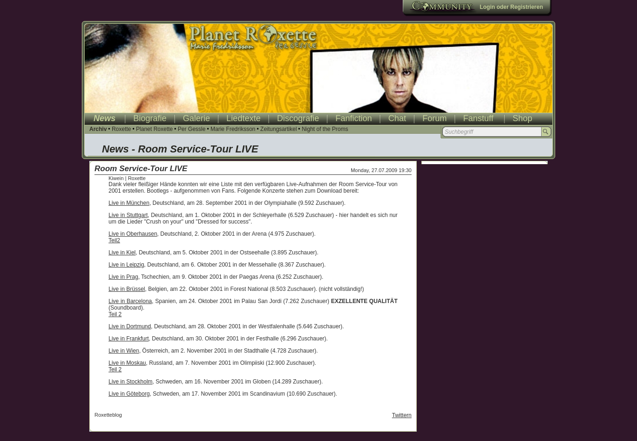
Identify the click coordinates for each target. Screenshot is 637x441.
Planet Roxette (154, 129)
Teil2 (114, 240)
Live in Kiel (122, 252)
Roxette (121, 129)
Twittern (402, 415)
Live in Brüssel (127, 289)
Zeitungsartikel (279, 129)
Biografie (149, 118)
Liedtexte (243, 118)
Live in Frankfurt (129, 338)
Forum (434, 118)
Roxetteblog (108, 415)
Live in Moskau (127, 363)
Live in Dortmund (130, 326)
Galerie (196, 118)
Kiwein (116, 178)
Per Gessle (191, 129)
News (105, 118)
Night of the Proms (325, 129)
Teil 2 (115, 314)
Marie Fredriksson (232, 129)
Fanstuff (478, 118)
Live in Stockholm (130, 381)
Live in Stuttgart (128, 215)
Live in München (129, 203)
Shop (522, 118)
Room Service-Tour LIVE (141, 168)
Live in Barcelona (130, 301)
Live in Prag (123, 277)
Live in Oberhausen (133, 234)
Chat (397, 118)
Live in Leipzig (126, 264)
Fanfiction (353, 118)
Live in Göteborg (129, 393)
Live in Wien (124, 350)
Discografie (298, 118)
